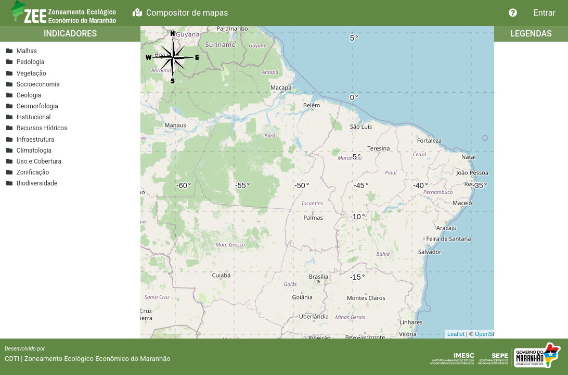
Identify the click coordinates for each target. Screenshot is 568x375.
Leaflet (455, 334)
